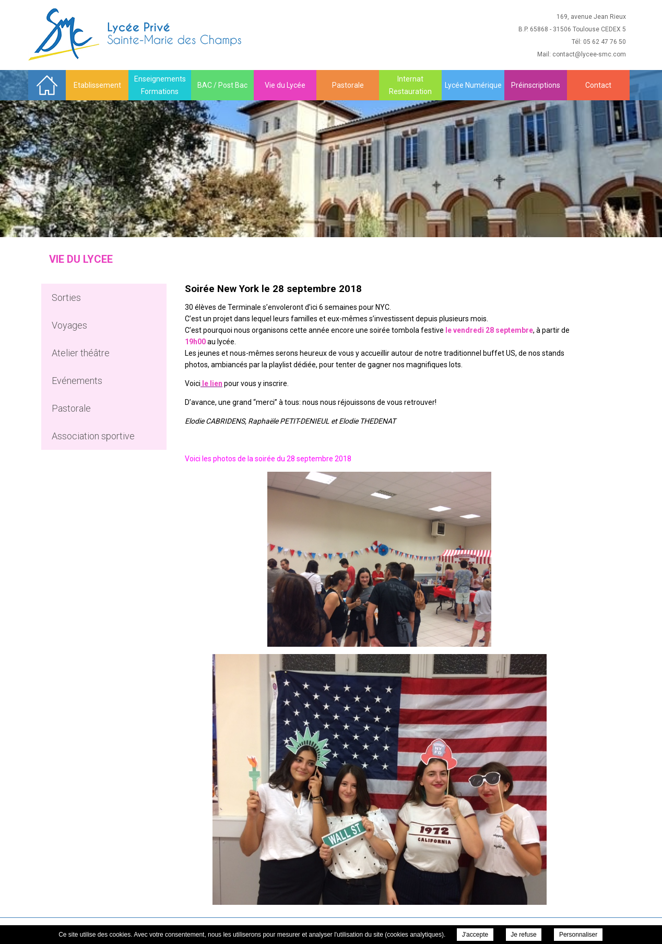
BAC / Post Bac (222, 85)
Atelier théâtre (81, 352)
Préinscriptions (535, 85)
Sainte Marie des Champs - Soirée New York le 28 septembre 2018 (136, 34)
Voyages (69, 325)
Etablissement (97, 85)
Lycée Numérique (473, 85)
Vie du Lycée (285, 85)
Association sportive (93, 435)
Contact (598, 85)
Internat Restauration (410, 85)
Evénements (77, 380)
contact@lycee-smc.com (589, 54)
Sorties (66, 297)
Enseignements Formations (160, 85)
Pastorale (348, 85)
